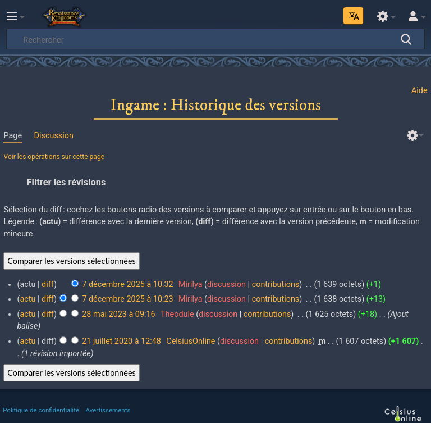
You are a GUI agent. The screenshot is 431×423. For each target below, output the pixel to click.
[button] (215, 182)
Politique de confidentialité (41, 410)
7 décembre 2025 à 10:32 (127, 284)
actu (27, 299)
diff (48, 284)
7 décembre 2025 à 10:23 (127, 299)
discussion (226, 284)
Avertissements (108, 410)
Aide (419, 90)
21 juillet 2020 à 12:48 (121, 341)
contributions (276, 284)
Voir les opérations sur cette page (53, 157)
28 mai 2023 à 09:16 (118, 314)
